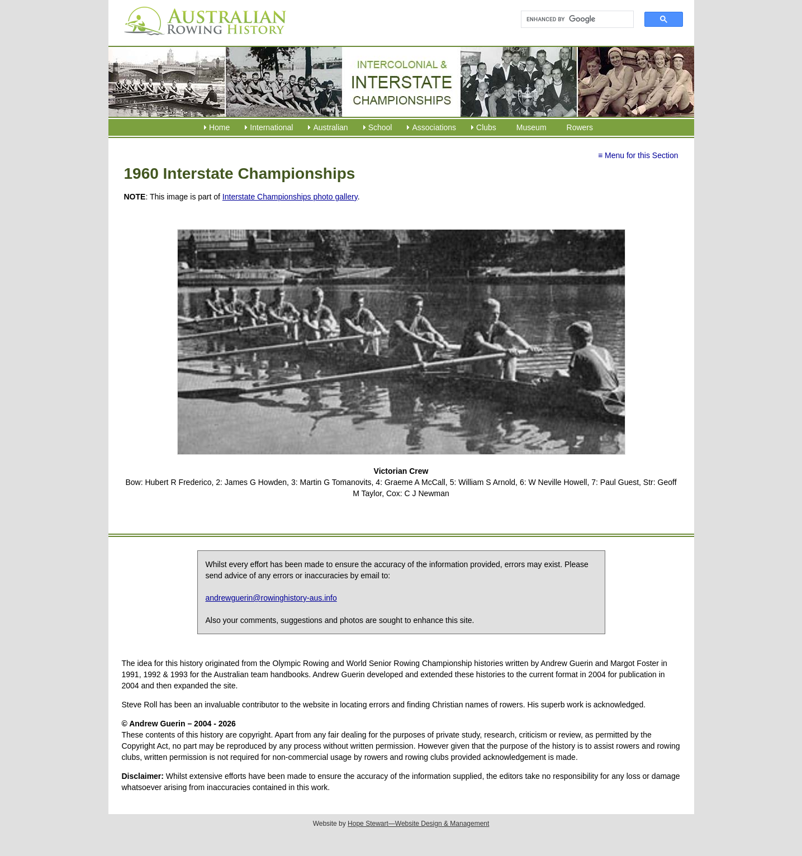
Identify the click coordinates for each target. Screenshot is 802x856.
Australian (330, 127)
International (271, 127)
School (380, 127)
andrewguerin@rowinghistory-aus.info (271, 597)
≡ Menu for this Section (638, 155)
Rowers (580, 127)
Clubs (486, 127)
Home (219, 127)
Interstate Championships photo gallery (290, 196)
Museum (531, 127)
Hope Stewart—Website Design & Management (418, 824)
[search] (572, 20)
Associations (434, 127)
